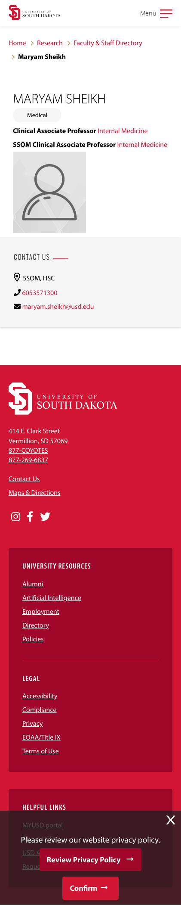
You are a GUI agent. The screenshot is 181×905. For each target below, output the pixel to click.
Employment (40, 611)
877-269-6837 (28, 460)
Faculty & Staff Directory (108, 43)
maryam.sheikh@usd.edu (58, 306)
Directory (35, 625)
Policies (33, 639)
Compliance (39, 710)
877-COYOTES (28, 450)
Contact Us (24, 479)
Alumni (32, 584)
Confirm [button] (83, 888)
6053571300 (39, 293)
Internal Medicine (123, 131)
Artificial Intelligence (51, 598)
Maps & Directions (34, 492)
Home (17, 43)
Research (50, 43)
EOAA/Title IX (41, 737)
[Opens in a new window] (15, 517)
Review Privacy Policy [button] (84, 860)
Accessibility (40, 696)
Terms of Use (40, 751)
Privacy (32, 723)
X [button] (171, 820)
